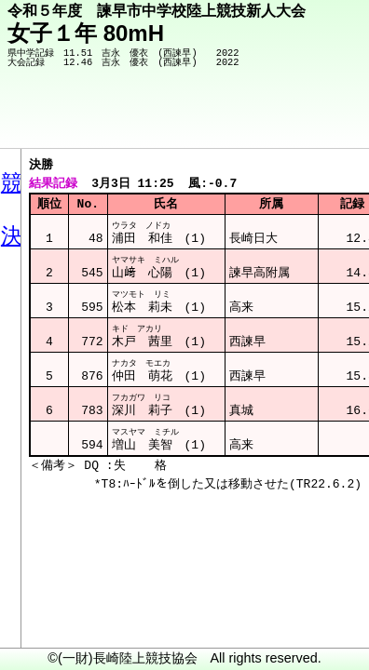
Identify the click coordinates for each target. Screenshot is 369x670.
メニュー (52, 622)
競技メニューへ (290, 122)
